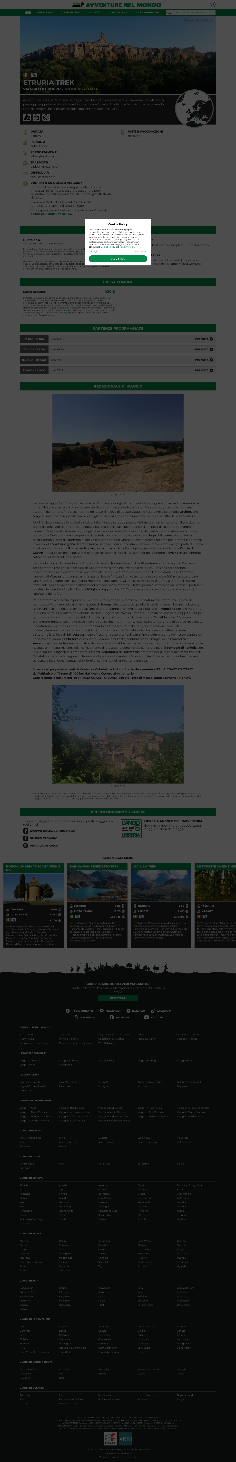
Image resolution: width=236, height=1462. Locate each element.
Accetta (118, 258)
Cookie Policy (108, 247)
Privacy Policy (127, 247)
